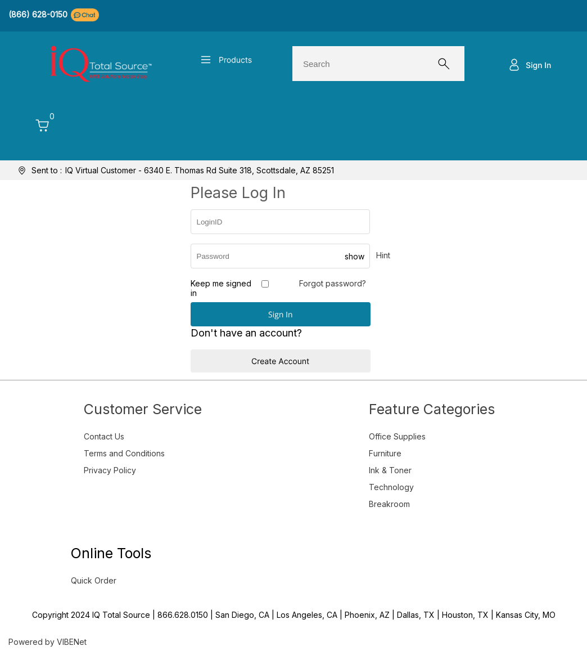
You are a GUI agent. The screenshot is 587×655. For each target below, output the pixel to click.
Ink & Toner (390, 470)
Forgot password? (332, 283)
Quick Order (93, 580)
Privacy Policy (110, 470)
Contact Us (104, 436)
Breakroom (389, 504)
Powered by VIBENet (47, 642)
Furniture (385, 453)
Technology (391, 487)
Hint (383, 255)
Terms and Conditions (124, 453)
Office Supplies (397, 436)
